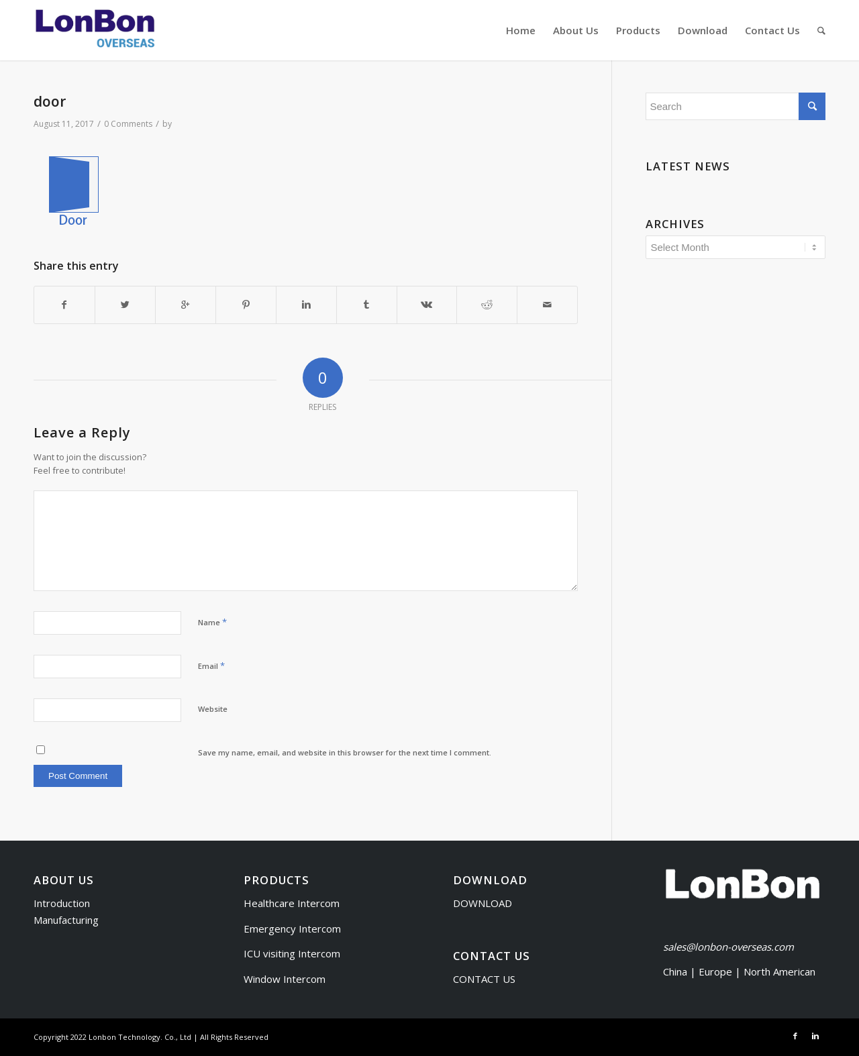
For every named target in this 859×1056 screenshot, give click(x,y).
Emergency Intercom (292, 928)
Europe (717, 971)
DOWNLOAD (482, 903)
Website (213, 709)
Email (211, 665)
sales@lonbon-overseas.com (728, 946)
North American (779, 971)
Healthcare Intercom (292, 903)
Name (212, 622)
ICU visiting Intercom (292, 953)
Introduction (62, 903)
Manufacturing (66, 920)
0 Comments (128, 123)
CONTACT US (484, 979)
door (50, 101)
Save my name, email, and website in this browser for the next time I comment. (344, 752)
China (675, 971)
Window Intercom (284, 979)
